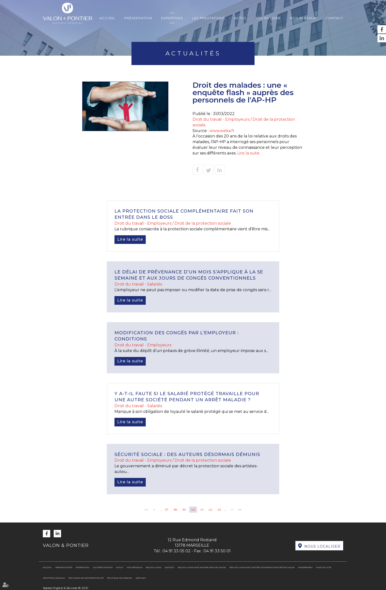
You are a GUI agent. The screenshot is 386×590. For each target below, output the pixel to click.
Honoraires (305, 567)
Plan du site (323, 567)
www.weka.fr (222, 130)
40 (193, 509)
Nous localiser (322, 546)
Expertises (172, 18)
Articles (141, 578)
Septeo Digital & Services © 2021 (65, 588)
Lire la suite (248, 153)
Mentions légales (54, 578)
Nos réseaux (303, 18)
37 (166, 509)
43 (219, 509)
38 (175, 509)
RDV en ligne (268, 18)
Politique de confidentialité (86, 578)
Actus (240, 18)
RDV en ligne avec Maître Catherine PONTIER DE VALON (262, 567)
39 (184, 509)
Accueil (107, 18)
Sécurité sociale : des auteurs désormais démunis (187, 454)
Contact (334, 18)
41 (201, 509)
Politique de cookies (119, 578)
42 (210, 509)
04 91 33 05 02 (176, 551)
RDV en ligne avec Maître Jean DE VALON (202, 567)
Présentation (138, 18)
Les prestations (208, 18)
